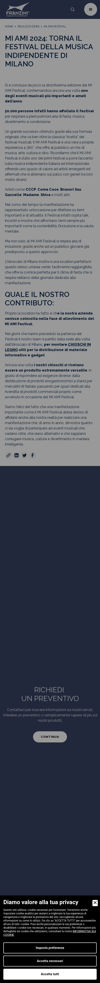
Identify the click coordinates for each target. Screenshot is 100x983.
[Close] (95, 903)
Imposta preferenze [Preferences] (50, 948)
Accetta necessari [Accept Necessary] (50, 961)
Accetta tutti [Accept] (50, 974)
